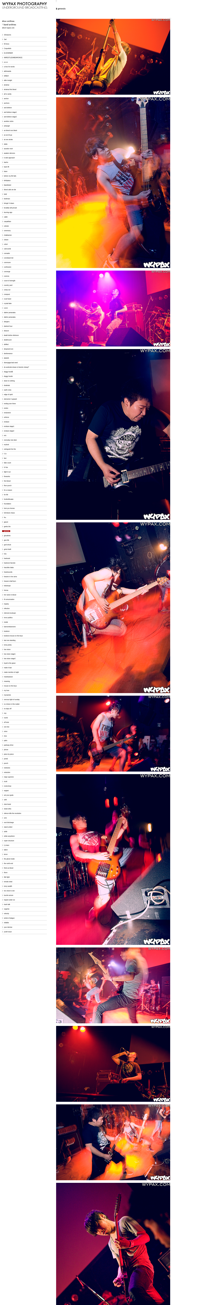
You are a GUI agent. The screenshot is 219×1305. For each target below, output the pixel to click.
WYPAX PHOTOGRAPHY (25, 6)
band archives (22, 25)
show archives (20, 21)
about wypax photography (20, 28)
